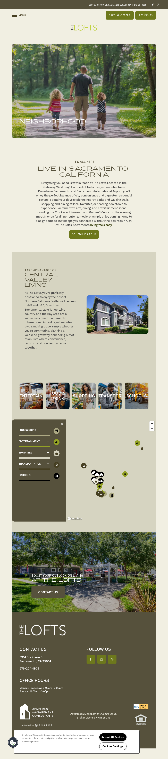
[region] (111, 470)
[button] (120, 15)
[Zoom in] (151, 423)
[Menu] (19, 15)
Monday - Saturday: (31, 687)
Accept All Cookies (113, 737)
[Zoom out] (151, 428)
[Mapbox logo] (74, 519)
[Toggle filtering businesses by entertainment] (57, 442)
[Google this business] (101, 659)
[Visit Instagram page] (158, 4)
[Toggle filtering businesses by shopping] (57, 453)
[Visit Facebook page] (153, 4)
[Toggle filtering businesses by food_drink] (57, 431)
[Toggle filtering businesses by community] (57, 476)
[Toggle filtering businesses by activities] (57, 465)
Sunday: (24, 691)
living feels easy (101, 225)
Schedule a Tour (84, 234)
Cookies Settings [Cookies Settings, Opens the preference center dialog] (113, 746)
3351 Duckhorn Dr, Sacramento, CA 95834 (110, 5)
